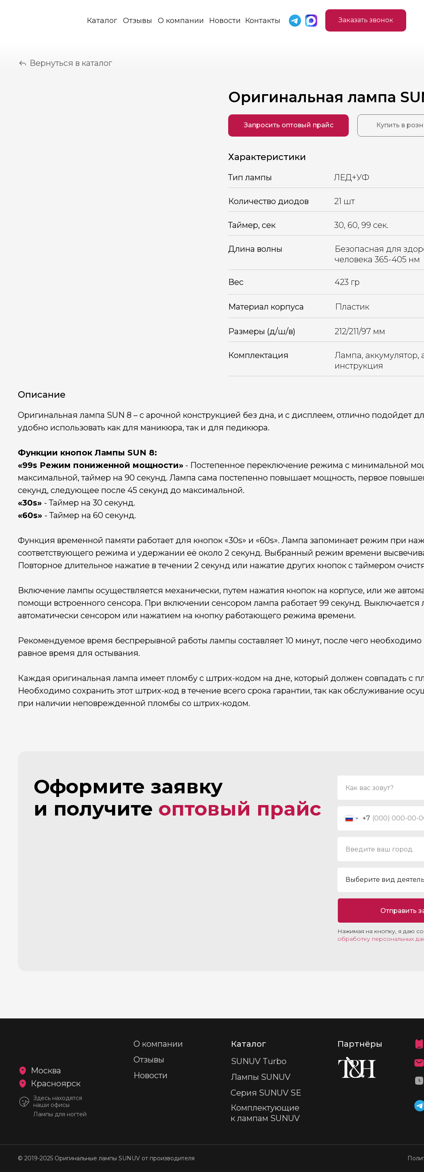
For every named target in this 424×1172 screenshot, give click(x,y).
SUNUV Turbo (258, 1061)
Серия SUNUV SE (266, 1093)
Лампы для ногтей (60, 1114)
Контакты (262, 20)
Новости (225, 20)
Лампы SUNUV (260, 1077)
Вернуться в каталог (71, 63)
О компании (181, 20)
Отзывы (137, 20)
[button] (365, 20)
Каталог (102, 20)
